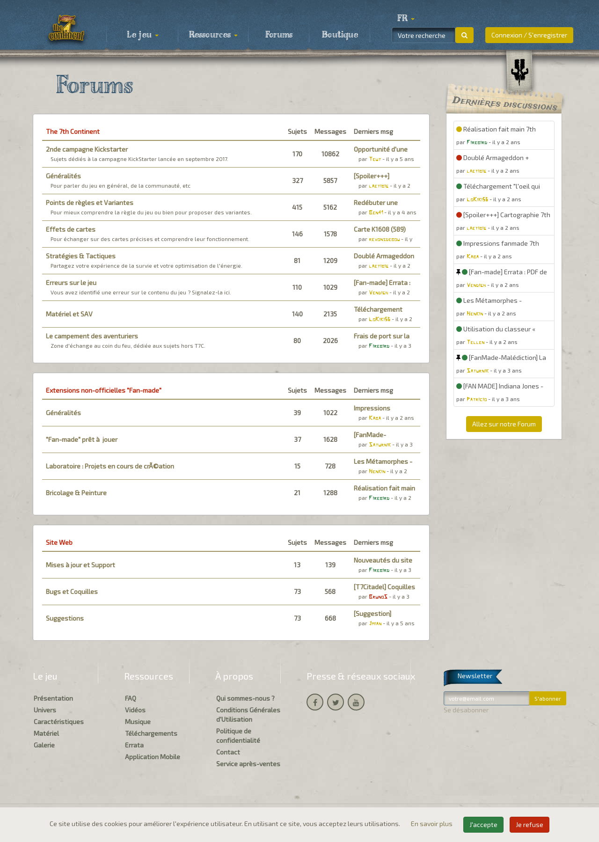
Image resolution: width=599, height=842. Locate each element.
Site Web (59, 542)
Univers (45, 710)
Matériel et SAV (69, 314)
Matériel (46, 733)
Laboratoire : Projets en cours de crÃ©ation (110, 466)
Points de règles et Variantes (89, 202)
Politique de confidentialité (238, 735)
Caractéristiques (59, 721)
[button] (406, 18)
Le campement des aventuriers (92, 336)
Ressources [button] (213, 35)
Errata (134, 745)
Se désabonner (466, 710)
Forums (278, 35)
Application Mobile (152, 757)
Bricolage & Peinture (76, 493)
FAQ (130, 698)
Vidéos (135, 710)
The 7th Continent (73, 131)
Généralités (63, 176)
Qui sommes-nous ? (245, 698)
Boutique (340, 35)
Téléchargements (151, 733)
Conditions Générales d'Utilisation (248, 714)
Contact (228, 752)
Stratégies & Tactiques (81, 256)
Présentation (53, 698)
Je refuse (529, 824)
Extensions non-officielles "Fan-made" (103, 390)
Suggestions (65, 618)
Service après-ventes (248, 764)
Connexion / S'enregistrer (529, 35)
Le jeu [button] (143, 35)
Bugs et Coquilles (72, 591)
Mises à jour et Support (80, 565)
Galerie (44, 745)
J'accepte (483, 824)
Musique (138, 721)
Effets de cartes (70, 229)
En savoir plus (432, 823)
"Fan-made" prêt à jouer (81, 439)
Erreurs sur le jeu (71, 282)
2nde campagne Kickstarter (87, 149)
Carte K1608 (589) (380, 229)
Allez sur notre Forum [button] (504, 424)
